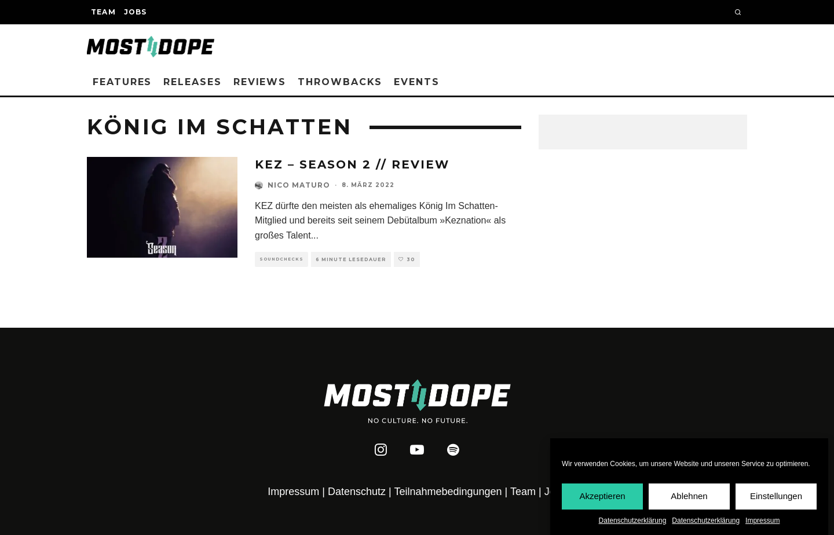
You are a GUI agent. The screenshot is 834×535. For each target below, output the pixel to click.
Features (122, 81)
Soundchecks (281, 259)
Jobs (135, 12)
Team (103, 12)
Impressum (762, 520)
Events (417, 81)
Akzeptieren (602, 496)
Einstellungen (776, 496)
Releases (192, 81)
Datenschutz (357, 491)
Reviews (259, 81)
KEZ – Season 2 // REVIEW (352, 164)
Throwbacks (340, 81)
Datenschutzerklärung (633, 520)
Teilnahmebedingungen (448, 491)
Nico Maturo (299, 185)
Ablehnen (689, 496)
